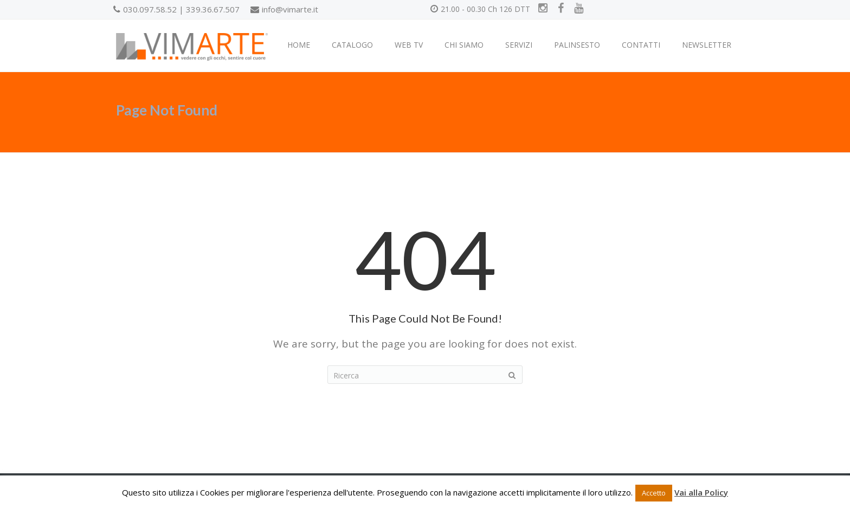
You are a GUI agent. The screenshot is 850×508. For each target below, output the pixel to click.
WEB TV (409, 45)
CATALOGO (352, 45)
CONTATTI (641, 45)
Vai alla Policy (701, 492)
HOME (298, 45)
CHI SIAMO (464, 45)
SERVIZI (518, 45)
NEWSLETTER (706, 45)
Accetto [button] (654, 493)
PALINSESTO (577, 45)
